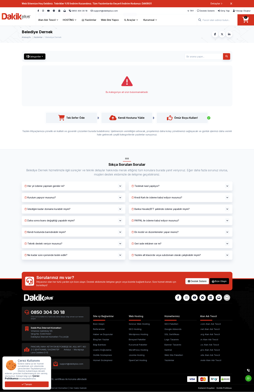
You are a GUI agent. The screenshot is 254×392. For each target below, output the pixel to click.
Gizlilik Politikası (224, 388)
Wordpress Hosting (138, 334)
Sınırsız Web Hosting (139, 324)
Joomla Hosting (137, 355)
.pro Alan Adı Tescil (210, 350)
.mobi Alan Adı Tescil (210, 360)
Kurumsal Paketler (138, 344)
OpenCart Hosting (138, 360)
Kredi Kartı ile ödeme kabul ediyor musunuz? (157, 197)
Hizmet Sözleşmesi (102, 360)
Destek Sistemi (197, 281)
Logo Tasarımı (171, 339)
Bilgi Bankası (99, 344)
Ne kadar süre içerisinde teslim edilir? (45, 255)
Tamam (27, 384)
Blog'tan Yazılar (101, 339)
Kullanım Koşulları (206, 388)
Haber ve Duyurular (103, 334)
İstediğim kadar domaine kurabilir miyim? (47, 209)
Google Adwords (172, 329)
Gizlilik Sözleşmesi (102, 355)
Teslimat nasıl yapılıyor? (145, 186)
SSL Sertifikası (171, 334)
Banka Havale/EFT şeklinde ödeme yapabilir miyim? (161, 209)
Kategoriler (33, 56)
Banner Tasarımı (172, 344)
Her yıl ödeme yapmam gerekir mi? (44, 186)
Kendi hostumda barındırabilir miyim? (45, 232)
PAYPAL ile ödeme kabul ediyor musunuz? (155, 220)
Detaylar (216, 3)
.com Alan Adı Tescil (210, 324)
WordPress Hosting (138, 350)
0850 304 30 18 (48, 312)
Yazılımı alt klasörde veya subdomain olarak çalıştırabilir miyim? (166, 255)
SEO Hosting (135, 329)
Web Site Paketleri (173, 355)
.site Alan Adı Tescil (210, 355)
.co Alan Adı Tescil (209, 344)
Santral (168, 350)
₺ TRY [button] (191, 10)
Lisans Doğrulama (102, 350)
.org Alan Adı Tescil (210, 334)
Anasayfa (26, 37)
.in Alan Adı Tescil (209, 339)
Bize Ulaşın (219, 281)
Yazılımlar (38, 37)
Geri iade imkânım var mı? (146, 243)
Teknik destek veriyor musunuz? (43, 243)
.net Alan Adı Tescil (210, 329)
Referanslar (99, 329)
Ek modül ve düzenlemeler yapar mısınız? (155, 232)
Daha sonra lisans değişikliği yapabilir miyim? (49, 220)
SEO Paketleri (171, 324)
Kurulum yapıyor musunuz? (40, 197)
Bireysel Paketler (137, 339)
